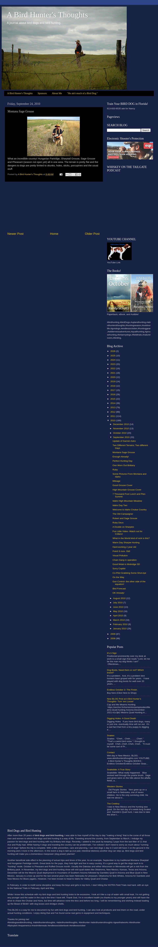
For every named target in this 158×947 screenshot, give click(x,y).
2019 (113, 381)
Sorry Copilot (119, 568)
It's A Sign (112, 653)
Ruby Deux (118, 522)
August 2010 (119, 598)
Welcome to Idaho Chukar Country (130, 509)
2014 (113, 403)
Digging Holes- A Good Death (121, 718)
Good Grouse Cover (122, 485)
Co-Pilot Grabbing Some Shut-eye (129, 573)
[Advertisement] (53, 206)
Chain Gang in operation (125, 560)
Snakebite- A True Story (118, 769)
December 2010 (121, 424)
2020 (113, 377)
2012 (113, 412)
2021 (113, 373)
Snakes (110, 735)
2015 (113, 399)
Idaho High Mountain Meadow (127, 501)
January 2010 (120, 628)
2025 (113, 355)
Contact (111, 752)
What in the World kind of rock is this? (131, 538)
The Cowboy (113, 803)
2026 (113, 351)
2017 (113, 390)
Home (54, 233)
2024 (113, 360)
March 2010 (119, 620)
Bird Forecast (119, 588)
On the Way (118, 577)
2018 (113, 386)
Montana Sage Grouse (124, 452)
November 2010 (121, 428)
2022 (113, 368)
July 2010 (118, 602)
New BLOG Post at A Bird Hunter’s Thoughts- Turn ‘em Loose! (124, 700)
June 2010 (118, 607)
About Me (57, 93)
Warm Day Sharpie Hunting (126, 542)
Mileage (116, 481)
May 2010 (118, 611)
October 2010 (120, 433)
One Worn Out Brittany (124, 465)
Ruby (115, 469)
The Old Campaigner (123, 514)
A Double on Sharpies (123, 527)
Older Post (92, 233)
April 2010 (118, 615)
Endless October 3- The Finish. (122, 690)
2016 (113, 394)
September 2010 (121, 437)
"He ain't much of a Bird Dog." (82, 93)
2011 (113, 416)
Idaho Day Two (120, 505)
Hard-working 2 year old (124, 547)
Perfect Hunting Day (122, 461)
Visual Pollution (120, 555)
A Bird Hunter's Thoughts (47, 14)
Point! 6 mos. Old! (121, 551)
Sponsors (42, 93)
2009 (113, 634)
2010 (113, 420)
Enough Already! (121, 456)
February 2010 (120, 624)
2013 (113, 407)
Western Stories (115, 786)
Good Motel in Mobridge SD (126, 564)
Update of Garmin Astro (124, 441)
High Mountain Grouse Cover (127, 489)
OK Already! (118, 593)
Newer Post (15, 233)
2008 (113, 638)
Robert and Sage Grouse (125, 518)
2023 (113, 364)
